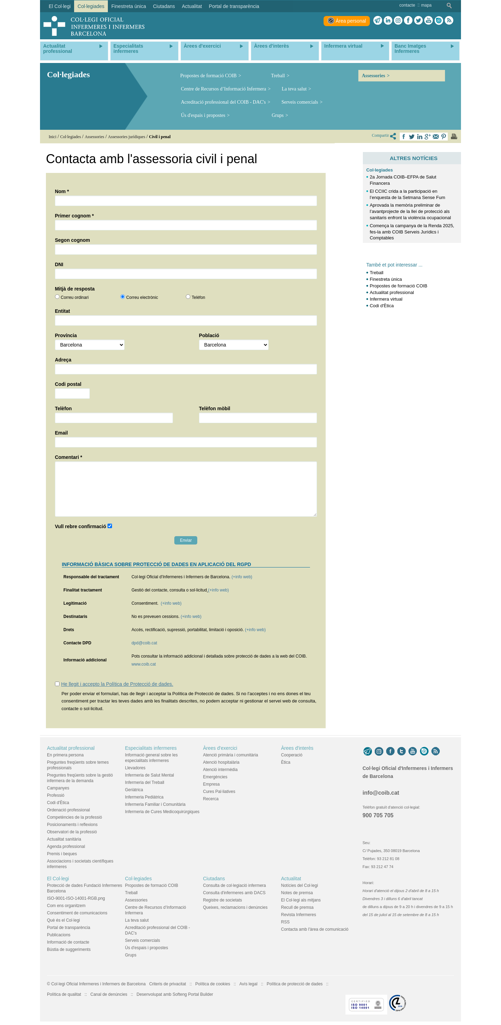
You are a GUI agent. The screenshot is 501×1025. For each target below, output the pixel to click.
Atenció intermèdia (220, 769)
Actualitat (291, 878)
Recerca (211, 798)
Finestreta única (386, 279)
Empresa (211, 784)
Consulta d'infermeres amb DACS (234, 892)
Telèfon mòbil (214, 408)
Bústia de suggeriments (68, 949)
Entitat (62, 311)
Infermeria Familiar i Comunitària (155, 804)
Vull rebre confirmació (80, 526)
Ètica (286, 762)
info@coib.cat (381, 793)
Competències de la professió (74, 817)
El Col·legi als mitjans (301, 900)
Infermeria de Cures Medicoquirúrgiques (162, 811)
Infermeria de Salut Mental (149, 775)
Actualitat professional (392, 292)
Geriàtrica (134, 789)
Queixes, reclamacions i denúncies (235, 907)
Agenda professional (66, 846)
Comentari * (68, 457)
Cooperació (291, 755)
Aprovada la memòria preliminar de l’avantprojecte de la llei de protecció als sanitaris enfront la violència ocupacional (410, 211)
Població (209, 335)
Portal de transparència (68, 927)
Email (61, 433)
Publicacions (58, 934)
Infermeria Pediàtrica (144, 797)
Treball (278, 75)
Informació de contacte (68, 942)
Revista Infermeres (298, 914)
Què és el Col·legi (63, 920)
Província (66, 335)
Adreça (63, 360)
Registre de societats (222, 900)
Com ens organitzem (66, 905)
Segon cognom (72, 240)
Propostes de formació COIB (208, 75)
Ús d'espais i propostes (203, 115)
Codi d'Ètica (382, 305)
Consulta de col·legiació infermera (234, 885)
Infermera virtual (386, 299)
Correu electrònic (142, 297)
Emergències (215, 776)
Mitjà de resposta (75, 289)
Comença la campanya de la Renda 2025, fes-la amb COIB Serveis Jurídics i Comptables (412, 232)
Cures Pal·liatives (219, 791)
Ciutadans (214, 878)
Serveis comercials (299, 102)
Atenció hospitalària (221, 762)
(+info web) (241, 576)
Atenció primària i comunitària (230, 755)
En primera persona (65, 755)
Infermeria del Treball (144, 782)
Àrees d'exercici (220, 748)
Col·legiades (379, 170)
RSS (285, 922)
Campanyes (58, 788)
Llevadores (135, 767)
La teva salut (294, 89)
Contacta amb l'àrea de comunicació (315, 929)
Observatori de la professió (72, 831)
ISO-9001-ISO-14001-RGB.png (76, 898)
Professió (55, 795)
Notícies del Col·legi (299, 885)
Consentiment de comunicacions (77, 913)
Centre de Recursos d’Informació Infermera (223, 89)
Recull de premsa (297, 907)
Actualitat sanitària (64, 839)
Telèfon (198, 297)
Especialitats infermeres (151, 748)
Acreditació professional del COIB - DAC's (223, 102)
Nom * (62, 191)
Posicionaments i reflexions (72, 824)
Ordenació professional (68, 810)
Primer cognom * (74, 215)
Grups (278, 115)
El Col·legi (58, 878)
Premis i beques (62, 853)
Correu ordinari (75, 297)
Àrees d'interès (297, 748)
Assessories (373, 75)
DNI (59, 264)
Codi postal (68, 384)
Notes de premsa (297, 892)
